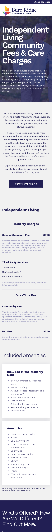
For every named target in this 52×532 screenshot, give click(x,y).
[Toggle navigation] (48, 12)
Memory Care (15, 139)
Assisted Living (40, 136)
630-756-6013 (42, 2)
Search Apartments (26, 184)
